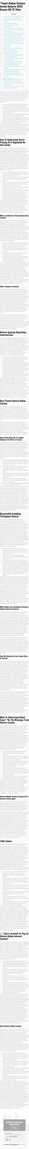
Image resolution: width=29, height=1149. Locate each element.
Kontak (14, 1127)
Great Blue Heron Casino (10, 53)
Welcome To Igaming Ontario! (12, 73)
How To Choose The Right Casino (13, 61)
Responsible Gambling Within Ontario (14, 33)
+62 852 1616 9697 (12, 1137)
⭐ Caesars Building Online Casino (13, 63)
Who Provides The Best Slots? (12, 64)
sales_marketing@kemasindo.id (15, 1134)
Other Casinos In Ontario (10, 23)
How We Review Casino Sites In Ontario (14, 38)
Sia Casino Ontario (8, 78)
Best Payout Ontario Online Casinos (13, 28)
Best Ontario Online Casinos (11, 51)
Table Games (7, 46)
